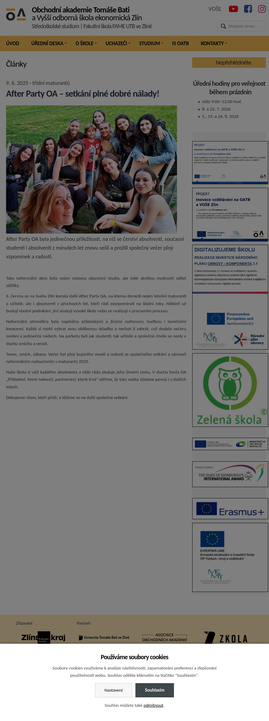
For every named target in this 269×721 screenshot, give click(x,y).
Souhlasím (154, 690)
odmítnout (153, 705)
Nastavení (113, 690)
